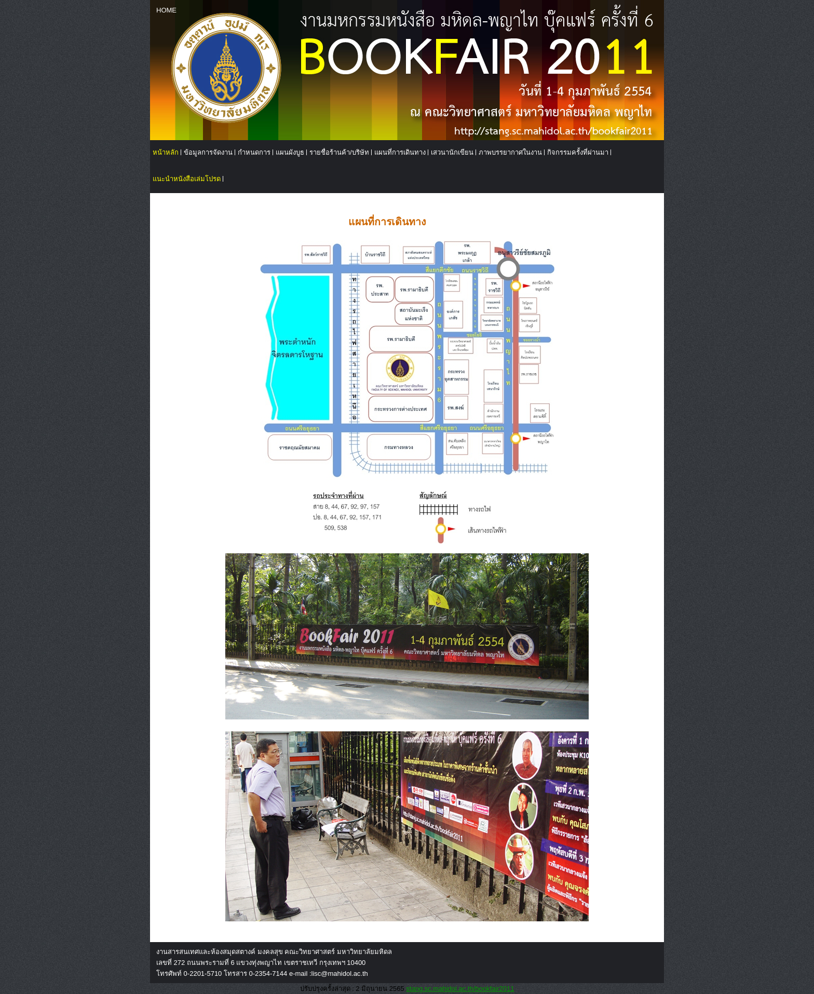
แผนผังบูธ (290, 152)
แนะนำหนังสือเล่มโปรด (187, 179)
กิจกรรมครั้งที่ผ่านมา (577, 152)
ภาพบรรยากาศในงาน (510, 152)
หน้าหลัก (166, 152)
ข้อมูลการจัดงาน (208, 152)
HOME (166, 10)
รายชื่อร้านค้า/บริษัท (339, 152)
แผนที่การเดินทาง (400, 152)
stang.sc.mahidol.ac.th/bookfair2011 (460, 988)
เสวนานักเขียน (452, 152)
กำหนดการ (254, 152)
